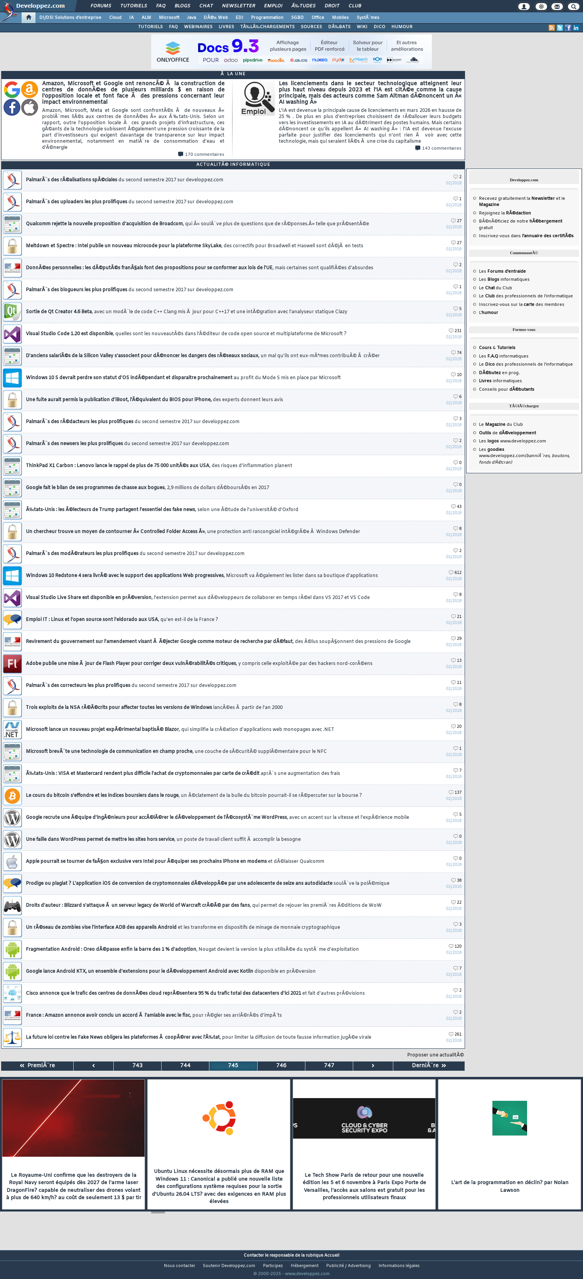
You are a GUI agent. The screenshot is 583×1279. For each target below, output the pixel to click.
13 (456, 660)
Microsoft (169, 17)
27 (456, 221)
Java (191, 17)
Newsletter (238, 6)
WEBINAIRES (198, 27)
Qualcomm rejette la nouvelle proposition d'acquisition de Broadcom (197, 224)
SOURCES (311, 27)
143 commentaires (438, 148)
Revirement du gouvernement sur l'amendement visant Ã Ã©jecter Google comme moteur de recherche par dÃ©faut (218, 642)
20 (456, 726)
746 (281, 1066)
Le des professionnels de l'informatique (526, 296)
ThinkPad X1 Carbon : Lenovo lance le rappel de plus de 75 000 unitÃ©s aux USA (159, 466)
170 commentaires (201, 154)
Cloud (115, 17)
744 (185, 1066)
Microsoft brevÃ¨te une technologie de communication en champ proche (176, 752)
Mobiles (340, 17)
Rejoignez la (505, 213)
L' (488, 313)
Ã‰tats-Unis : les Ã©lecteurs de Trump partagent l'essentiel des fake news (162, 510)
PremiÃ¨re (37, 1066)
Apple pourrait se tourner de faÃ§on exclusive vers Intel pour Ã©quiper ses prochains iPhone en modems (175, 862)
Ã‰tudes (303, 6)
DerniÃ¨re (429, 1066)
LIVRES (226, 27)
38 (456, 880)
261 (455, 1034)
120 (455, 946)
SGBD (297, 17)
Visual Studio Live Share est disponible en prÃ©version (198, 598)
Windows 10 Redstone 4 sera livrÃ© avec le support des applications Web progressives (202, 576)
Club (355, 6)
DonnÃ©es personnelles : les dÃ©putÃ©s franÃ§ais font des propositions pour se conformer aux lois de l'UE (199, 268)
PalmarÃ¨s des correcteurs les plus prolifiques (131, 686)
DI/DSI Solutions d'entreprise (70, 17)
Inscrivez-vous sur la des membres (521, 304)
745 (233, 1066)
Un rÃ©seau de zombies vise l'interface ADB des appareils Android (183, 928)
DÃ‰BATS (339, 27)
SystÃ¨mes (368, 17)
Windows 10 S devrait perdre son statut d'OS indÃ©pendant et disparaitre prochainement (183, 378)
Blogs (182, 6)
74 (456, 353)
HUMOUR (402, 27)
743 (137, 1066)
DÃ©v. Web (216, 17)
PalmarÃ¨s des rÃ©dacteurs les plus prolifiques (132, 422)
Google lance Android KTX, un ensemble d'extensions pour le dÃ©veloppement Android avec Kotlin (171, 972)
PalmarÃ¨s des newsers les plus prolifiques (127, 444)
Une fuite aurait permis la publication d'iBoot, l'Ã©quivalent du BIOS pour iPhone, (154, 400)
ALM (146, 17)
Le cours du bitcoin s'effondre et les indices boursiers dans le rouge (194, 796)
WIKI (362, 27)
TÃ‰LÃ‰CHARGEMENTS (267, 27)
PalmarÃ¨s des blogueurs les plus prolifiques (129, 290)
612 (455, 572)
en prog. (499, 373)
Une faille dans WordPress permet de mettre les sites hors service (163, 840)
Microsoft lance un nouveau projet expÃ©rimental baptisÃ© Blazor (180, 730)
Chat (206, 6)
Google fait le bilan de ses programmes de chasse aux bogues (147, 488)
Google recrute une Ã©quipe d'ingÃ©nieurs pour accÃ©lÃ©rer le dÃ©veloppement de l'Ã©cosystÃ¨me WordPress (217, 818)
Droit (332, 6)
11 (456, 682)
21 (456, 616)
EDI (239, 17)
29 (456, 638)
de (507, 433)
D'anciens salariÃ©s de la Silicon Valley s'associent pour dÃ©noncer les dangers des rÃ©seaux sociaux (203, 356)
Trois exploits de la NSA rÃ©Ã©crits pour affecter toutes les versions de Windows (154, 708)
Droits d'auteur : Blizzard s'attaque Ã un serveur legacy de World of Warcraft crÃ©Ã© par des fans (204, 906)
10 (456, 375)
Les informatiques (504, 279)
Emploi (273, 6)
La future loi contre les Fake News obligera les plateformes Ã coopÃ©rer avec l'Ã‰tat (198, 1037)
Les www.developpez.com (512, 441)
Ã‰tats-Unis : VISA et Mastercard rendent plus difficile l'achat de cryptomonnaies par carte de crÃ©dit (183, 774)
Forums (101, 6)
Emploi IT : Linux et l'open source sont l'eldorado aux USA (122, 620)
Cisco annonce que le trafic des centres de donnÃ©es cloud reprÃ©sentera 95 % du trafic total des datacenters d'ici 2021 (195, 993)
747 (329, 1066)
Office (318, 17)
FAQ (160, 6)
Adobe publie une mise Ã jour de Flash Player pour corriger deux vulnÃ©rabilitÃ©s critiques (199, 664)
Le (487, 288)
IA (131, 17)
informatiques (500, 381)
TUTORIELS (150, 27)
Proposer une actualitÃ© (435, 1055)
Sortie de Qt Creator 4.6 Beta (186, 312)
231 (455, 331)
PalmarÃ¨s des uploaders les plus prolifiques (129, 202)
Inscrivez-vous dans (526, 236)
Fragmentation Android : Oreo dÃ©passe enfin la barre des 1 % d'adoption (192, 950)
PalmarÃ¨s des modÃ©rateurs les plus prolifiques (135, 554)
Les (502, 271)
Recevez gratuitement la (517, 198)
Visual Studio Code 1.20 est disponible (186, 334)
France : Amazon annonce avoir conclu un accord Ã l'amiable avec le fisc (154, 1015)
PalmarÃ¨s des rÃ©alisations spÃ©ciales (124, 180)
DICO (379, 27)
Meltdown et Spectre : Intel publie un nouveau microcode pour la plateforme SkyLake (194, 246)
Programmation (267, 17)
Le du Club (501, 424)
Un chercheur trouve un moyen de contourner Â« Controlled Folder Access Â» (193, 532)
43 (456, 507)
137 (455, 792)
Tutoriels (134, 6)
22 (456, 902)
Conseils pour (506, 389)
